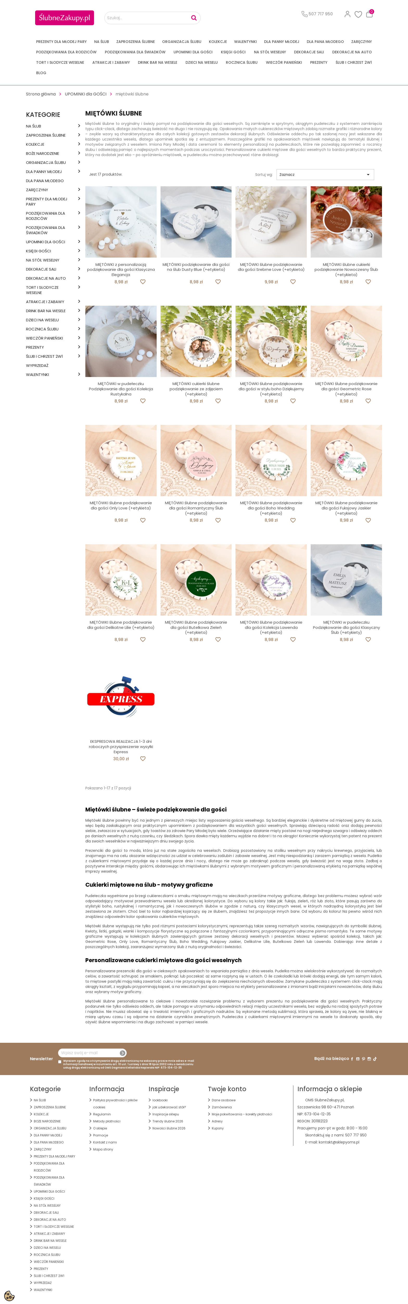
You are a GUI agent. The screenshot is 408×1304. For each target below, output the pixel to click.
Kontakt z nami (105, 1142)
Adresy (217, 1121)
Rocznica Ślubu (242, 62)
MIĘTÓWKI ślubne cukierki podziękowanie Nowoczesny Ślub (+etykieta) (346, 270)
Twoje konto (227, 1089)
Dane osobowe (223, 1100)
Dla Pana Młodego (325, 41)
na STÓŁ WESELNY (270, 52)
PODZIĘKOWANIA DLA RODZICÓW (66, 52)
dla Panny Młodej (281, 41)
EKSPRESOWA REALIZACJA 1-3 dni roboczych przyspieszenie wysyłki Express (121, 747)
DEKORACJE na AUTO (352, 52)
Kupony (218, 1128)
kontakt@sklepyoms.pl (339, 1142)
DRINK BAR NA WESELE (157, 62)
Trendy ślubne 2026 (167, 1121)
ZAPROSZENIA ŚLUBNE (135, 41)
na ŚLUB (101, 41)
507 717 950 (356, 1135)
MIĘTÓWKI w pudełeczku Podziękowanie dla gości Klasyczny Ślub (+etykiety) (346, 627)
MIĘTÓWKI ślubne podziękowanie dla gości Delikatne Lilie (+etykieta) (121, 624)
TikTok (375, 1059)
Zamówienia (222, 1107)
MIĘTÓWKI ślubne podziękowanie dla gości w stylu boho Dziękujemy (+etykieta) (271, 389)
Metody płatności (106, 1121)
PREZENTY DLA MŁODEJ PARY (61, 41)
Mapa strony (103, 1149)
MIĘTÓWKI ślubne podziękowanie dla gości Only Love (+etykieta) (121, 505)
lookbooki (160, 1100)
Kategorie (43, 114)
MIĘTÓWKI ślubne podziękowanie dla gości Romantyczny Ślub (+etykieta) (196, 508)
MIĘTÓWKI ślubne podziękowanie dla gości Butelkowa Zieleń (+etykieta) (196, 627)
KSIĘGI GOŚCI (233, 52)
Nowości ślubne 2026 (169, 1128)
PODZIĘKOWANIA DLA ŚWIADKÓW (135, 52)
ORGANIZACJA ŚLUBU (181, 41)
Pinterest (363, 1059)
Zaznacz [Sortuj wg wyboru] (325, 174)
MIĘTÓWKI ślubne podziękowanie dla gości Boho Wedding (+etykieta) (271, 508)
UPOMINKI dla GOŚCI (193, 52)
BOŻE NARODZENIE (42, 153)
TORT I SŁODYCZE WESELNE (60, 62)
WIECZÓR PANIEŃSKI (284, 62)
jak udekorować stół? (169, 1107)
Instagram (369, 1059)
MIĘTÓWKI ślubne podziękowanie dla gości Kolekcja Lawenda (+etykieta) (271, 627)
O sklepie (100, 1128)
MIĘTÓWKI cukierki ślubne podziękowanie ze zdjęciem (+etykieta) (196, 389)
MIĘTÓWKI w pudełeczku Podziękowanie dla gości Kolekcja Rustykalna (121, 389)
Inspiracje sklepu (165, 1114)
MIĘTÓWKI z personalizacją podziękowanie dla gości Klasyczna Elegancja (121, 270)
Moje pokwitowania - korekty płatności (242, 1114)
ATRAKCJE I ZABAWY (111, 62)
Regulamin (102, 1114)
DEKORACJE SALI (309, 52)
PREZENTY (318, 62)
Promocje (100, 1135)
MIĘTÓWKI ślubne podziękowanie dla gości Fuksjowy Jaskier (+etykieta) (346, 508)
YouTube (357, 1059)
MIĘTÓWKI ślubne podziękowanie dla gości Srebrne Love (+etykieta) (271, 267)
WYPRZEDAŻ (37, 365)
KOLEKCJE (218, 41)
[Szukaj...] (152, 18)
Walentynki (245, 41)
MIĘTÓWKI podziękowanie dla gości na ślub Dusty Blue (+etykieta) (196, 267)
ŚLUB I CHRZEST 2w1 (354, 62)
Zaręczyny (361, 41)
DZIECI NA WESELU (202, 62)
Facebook (352, 1059)
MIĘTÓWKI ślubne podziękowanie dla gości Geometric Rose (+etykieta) (346, 389)
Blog (41, 72)
